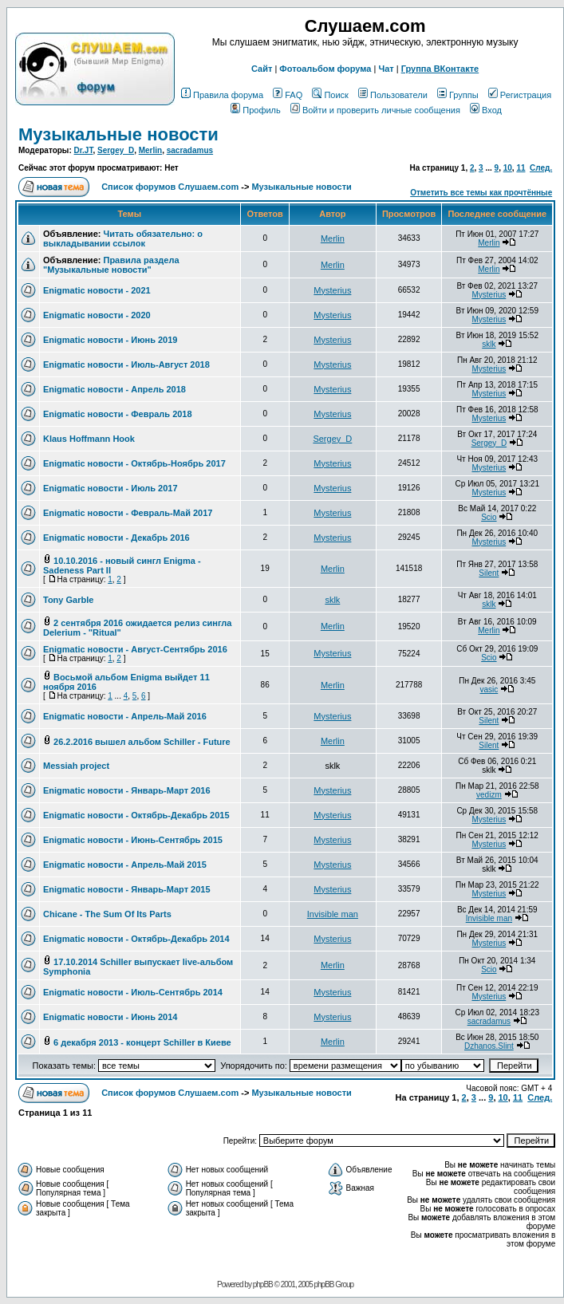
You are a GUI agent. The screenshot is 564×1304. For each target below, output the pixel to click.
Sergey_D (115, 150)
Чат (385, 68)
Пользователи (393, 95)
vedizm (489, 794)
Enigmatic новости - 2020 (97, 315)
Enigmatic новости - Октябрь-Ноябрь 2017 (134, 463)
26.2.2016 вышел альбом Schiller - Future (142, 742)
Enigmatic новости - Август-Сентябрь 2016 (135, 649)
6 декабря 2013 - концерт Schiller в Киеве (142, 1042)
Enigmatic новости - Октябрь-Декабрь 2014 (136, 939)
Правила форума (222, 95)
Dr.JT (83, 150)
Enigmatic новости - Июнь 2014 (110, 1017)
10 (507, 167)
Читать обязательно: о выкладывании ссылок (123, 238)
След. (541, 167)
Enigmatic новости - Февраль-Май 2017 (127, 513)
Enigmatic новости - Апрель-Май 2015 (125, 864)
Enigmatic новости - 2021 (97, 290)
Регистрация (519, 95)
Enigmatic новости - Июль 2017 (110, 488)
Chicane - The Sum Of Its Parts (107, 914)
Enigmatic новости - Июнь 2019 (110, 340)
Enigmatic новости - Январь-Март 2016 (127, 790)
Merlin (150, 150)
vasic (488, 689)
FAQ (287, 95)
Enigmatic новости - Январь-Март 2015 (127, 889)
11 (520, 167)
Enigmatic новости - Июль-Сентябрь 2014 (133, 992)
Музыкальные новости (118, 134)
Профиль (256, 110)
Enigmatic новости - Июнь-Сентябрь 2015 (133, 840)
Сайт (261, 68)
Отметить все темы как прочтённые (481, 192)
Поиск (330, 95)
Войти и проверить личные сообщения (375, 110)
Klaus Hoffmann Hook (89, 438)
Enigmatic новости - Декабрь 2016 (116, 537)
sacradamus (190, 150)
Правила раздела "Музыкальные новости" (111, 264)
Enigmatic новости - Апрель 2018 (114, 389)
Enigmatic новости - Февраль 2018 (117, 414)
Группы (458, 95)
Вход (486, 110)
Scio (488, 517)
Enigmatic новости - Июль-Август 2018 (126, 364)
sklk (488, 344)
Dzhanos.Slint (489, 1046)
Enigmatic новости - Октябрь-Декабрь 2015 (136, 815)
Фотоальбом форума (325, 68)
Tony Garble (68, 600)
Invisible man (332, 914)
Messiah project (76, 765)
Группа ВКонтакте (440, 68)
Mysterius (332, 290)
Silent (489, 573)
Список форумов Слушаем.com (170, 186)
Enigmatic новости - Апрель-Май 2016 (125, 716)
